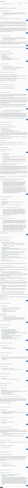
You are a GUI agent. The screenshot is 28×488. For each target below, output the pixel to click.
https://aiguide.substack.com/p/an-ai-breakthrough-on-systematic (9, 179)
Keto (2, 477)
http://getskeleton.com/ (5, 137)
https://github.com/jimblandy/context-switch (9, 245)
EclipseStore (11, 21)
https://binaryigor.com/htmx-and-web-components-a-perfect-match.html (11, 368)
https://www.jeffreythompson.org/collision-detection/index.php (10, 378)
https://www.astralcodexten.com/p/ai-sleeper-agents (9, 347)
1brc (2, 81)
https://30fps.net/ (4, 200)
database (8, 56)
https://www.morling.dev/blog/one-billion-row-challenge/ (8, 74)
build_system (5, 55)
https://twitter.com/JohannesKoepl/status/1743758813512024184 (11, 111)
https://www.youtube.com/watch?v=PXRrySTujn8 (8, 260)
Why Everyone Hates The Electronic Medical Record (8, 474)
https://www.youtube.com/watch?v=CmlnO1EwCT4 (8, 329)
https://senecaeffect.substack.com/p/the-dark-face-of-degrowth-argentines (15, 117)
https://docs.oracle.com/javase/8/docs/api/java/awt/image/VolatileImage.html (12, 334)
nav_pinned (7, 3)
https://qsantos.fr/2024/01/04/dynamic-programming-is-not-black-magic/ (12, 336)
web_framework (6, 57)
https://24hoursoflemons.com (13, 204)
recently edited (4, 3)
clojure (5, 267)
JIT (22, 104)
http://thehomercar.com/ (5, 204)
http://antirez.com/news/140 (6, 215)
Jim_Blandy (4, 244)
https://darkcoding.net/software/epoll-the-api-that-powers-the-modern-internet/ (13, 242)
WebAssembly (6, 232)
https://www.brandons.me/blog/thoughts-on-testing (8, 40)
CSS (11, 464)
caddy (2, 59)
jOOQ (17, 58)
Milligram (4, 130)
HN (15, 87)
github (17, 74)
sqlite (5, 56)
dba (16, 256)
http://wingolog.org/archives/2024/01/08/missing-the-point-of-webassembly (12, 231)
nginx (11, 59)
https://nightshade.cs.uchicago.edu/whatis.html (8, 391)
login (19, 3)
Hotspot (18, 103)
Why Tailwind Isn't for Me (5, 464)
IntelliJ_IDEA (6, 298)
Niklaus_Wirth (3, 15)
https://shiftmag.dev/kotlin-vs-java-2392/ (7, 265)
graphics (8, 200)
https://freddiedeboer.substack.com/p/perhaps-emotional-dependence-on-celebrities (13, 251)
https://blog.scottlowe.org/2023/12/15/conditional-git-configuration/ (11, 247)
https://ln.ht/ (3, 203)
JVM (14, 266)
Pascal (1, 18)
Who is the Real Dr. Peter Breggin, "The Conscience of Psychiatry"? (10, 473)
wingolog (3, 232)
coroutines (3, 293)
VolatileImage (7, 333)
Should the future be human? (5, 421)
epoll (2, 241)
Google (24, 280)
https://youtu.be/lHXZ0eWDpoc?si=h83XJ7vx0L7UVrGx (9, 331)
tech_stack (4, 53)
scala (3, 267)
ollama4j (5, 475)
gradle (2, 55)
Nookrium (3, 332)
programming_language (7, 54)
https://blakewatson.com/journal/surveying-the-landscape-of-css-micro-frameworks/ (14, 136)
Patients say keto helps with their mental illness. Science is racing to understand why (13, 476)
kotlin (2, 54)
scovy (2, 58)
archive (1, 486)
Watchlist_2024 (2, 150)
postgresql (3, 56)
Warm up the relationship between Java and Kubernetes (9, 410)
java (3, 298)
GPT (15, 399)
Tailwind (10, 464)
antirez (2, 215)
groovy (1, 267)
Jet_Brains (12, 280)
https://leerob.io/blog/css (3, 126)
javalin (2, 57)
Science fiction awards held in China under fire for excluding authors (9, 428)
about (13, 3)
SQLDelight (3, 313)
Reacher (19, 330)
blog (0, 3)
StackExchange (19, 256)
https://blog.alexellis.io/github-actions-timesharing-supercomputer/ (11, 308)
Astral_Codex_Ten (10, 346)
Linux (12, 243)
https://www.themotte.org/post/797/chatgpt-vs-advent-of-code (10, 338)
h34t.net (2, 1)
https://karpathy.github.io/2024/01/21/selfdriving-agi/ (9, 393)
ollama (2, 475)
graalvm (8, 80)
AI (12, 164)
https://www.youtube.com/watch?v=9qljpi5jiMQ (9, 310)
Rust (8, 243)
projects (11, 3)
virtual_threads (8, 293)
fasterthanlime (13, 309)
